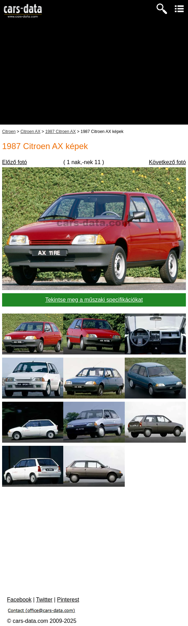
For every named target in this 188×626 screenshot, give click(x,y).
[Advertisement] (94, 76)
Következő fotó (167, 162)
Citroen (9, 131)
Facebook (19, 600)
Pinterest (68, 600)
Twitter (44, 600)
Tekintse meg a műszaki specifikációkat (94, 300)
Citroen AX (30, 131)
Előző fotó (14, 162)
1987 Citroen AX (60, 131)
